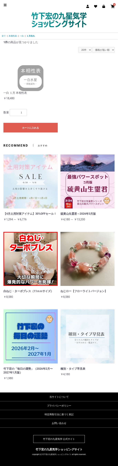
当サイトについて (59, 396)
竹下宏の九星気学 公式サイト (59, 439)
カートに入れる (30, 127)
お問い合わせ (59, 423)
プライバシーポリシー (59, 405)
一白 (22, 36)
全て (4, 36)
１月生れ (31, 36)
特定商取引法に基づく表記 (59, 414)
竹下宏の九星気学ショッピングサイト (59, 449)
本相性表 (13, 36)
